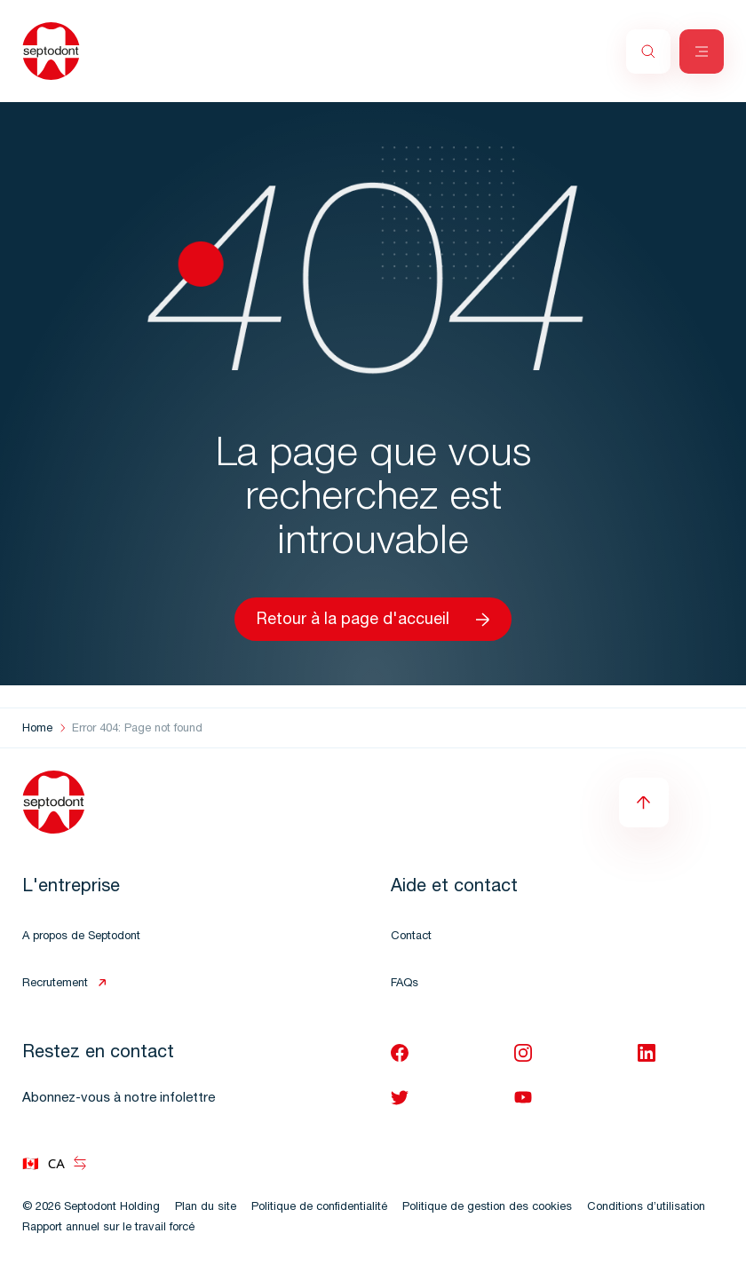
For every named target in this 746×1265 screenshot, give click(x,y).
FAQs (404, 984)
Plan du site (205, 1208)
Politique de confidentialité (319, 1208)
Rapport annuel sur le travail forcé (108, 1228)
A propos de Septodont (81, 937)
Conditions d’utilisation (646, 1208)
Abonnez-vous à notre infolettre (118, 1098)
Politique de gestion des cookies (487, 1208)
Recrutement (55, 984)
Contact (411, 937)
